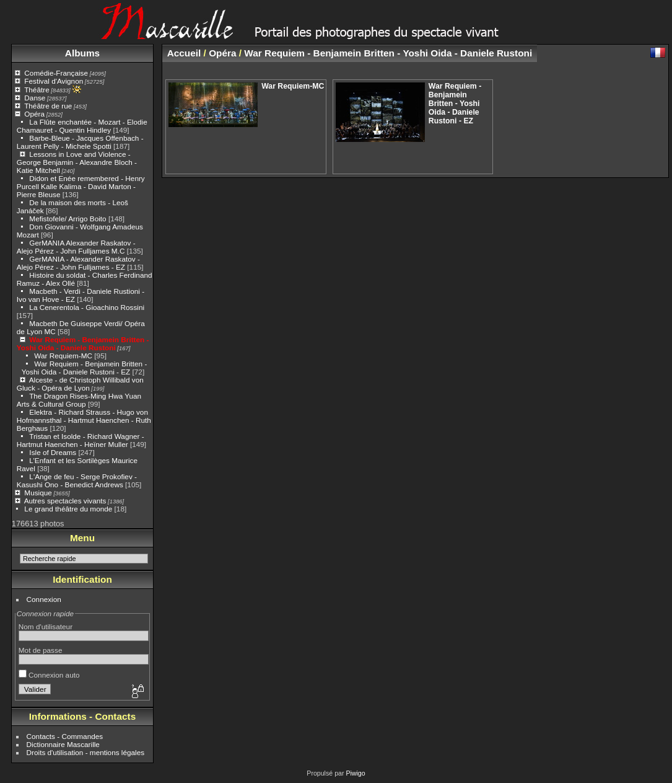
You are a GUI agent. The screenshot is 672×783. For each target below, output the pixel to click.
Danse (34, 98)
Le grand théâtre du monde (68, 509)
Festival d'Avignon (53, 81)
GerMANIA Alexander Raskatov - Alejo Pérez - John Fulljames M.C (76, 247)
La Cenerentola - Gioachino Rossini (86, 307)
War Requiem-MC (63, 356)
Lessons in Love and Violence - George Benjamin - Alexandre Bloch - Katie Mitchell (77, 162)
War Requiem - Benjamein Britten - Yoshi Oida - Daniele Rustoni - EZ (84, 368)
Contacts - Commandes (65, 736)
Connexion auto (49, 675)
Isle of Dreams (52, 452)
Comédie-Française (56, 73)
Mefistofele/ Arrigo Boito (67, 219)
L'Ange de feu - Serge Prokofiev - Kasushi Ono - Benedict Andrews (77, 480)
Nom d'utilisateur (45, 626)
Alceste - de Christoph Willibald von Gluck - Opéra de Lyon (80, 384)
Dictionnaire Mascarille (63, 744)
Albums (82, 53)
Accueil (184, 53)
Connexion (44, 599)
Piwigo (355, 773)
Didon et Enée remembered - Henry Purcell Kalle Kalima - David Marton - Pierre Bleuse (81, 186)
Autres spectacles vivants (65, 501)
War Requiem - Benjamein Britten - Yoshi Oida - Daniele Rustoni (83, 343)
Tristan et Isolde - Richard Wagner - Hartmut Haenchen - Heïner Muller (80, 440)
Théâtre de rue (48, 106)
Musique (37, 493)
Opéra (34, 114)
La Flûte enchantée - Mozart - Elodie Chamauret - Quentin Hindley (82, 126)
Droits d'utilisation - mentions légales (86, 752)
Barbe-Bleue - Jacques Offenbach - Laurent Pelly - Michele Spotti (80, 142)
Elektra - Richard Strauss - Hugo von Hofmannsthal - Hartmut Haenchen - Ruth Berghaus (84, 420)
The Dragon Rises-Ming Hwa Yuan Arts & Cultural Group (79, 400)
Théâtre (37, 90)
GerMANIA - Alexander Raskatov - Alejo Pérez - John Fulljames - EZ (78, 263)
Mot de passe (41, 650)
